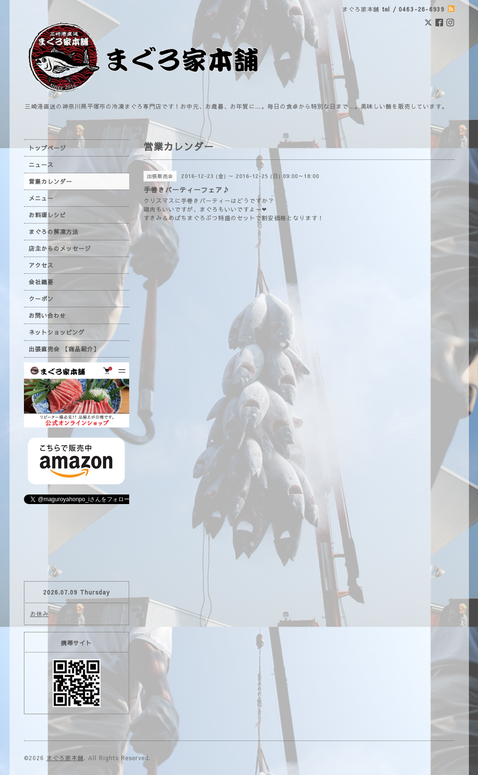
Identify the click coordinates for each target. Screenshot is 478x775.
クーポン (41, 299)
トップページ (47, 148)
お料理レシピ (47, 215)
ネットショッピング (57, 332)
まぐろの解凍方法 (53, 232)
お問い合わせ (47, 315)
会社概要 (41, 282)
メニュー (41, 198)
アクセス (41, 265)
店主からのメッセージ (60, 248)
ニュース (41, 164)
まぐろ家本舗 (65, 758)
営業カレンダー (50, 181)
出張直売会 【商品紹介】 (64, 349)
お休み (39, 614)
